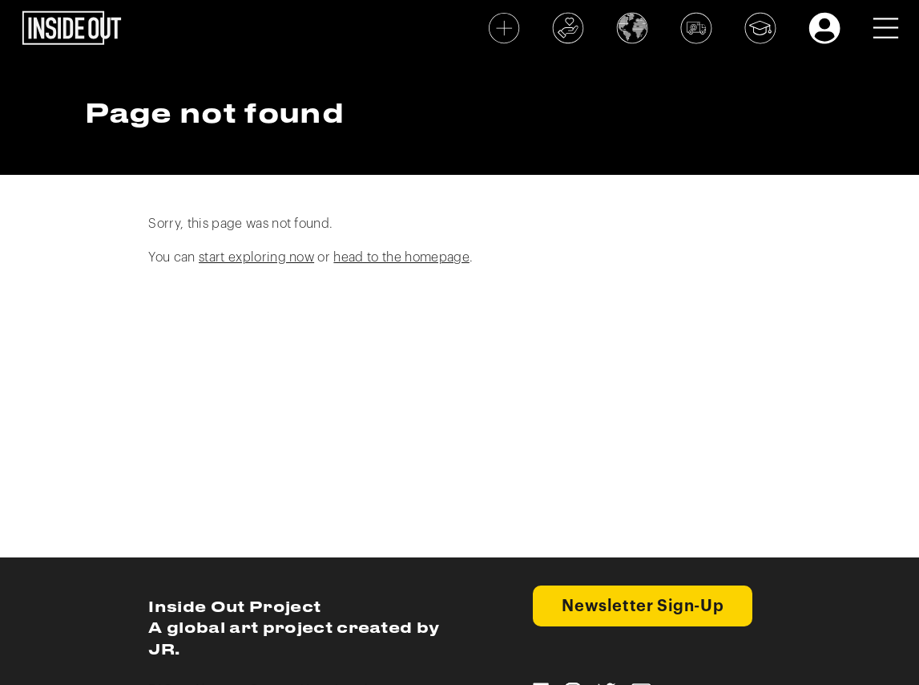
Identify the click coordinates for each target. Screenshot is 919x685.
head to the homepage (401, 257)
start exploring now (256, 257)
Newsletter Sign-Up (643, 606)
